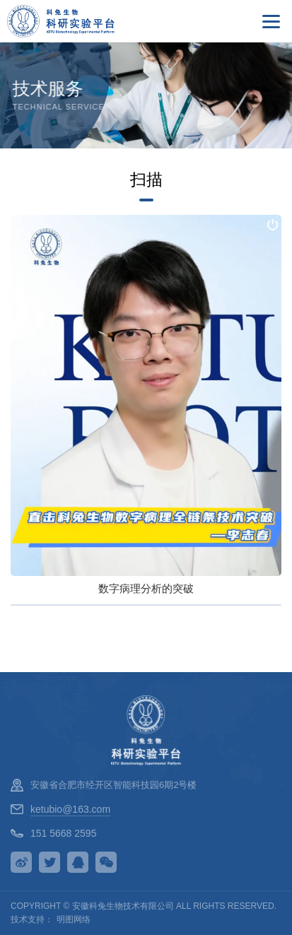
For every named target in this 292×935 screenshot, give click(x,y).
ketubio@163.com (70, 809)
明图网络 (73, 919)
